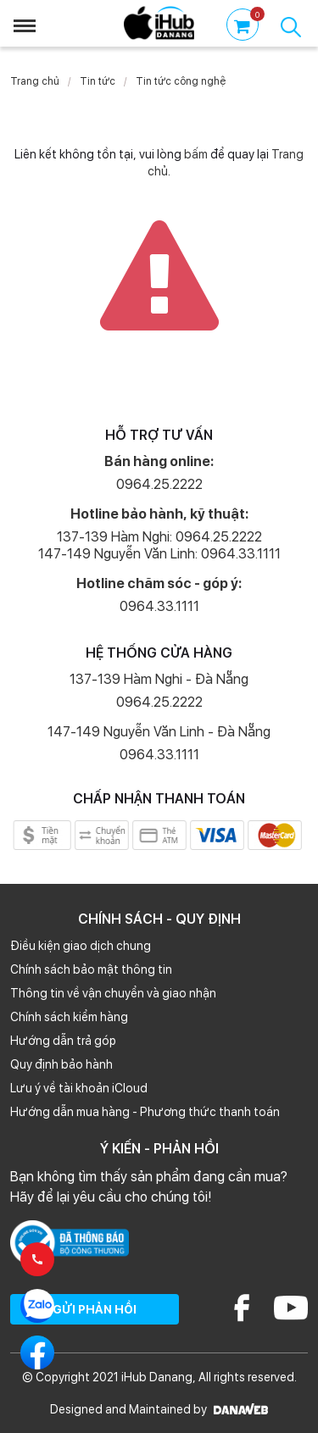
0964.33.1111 (159, 606)
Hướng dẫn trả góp (63, 1040)
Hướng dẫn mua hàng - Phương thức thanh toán (145, 1112)
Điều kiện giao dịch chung (80, 946)
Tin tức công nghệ (181, 81)
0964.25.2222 (159, 484)
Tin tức (97, 81)
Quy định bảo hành (61, 1064)
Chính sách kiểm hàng (69, 1017)
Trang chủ (34, 81)
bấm (196, 154)
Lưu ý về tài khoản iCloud (79, 1088)
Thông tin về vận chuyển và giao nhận (113, 993)
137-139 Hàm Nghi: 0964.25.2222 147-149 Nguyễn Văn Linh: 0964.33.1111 (159, 545)
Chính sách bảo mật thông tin (91, 969)
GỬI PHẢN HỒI (95, 1309)
